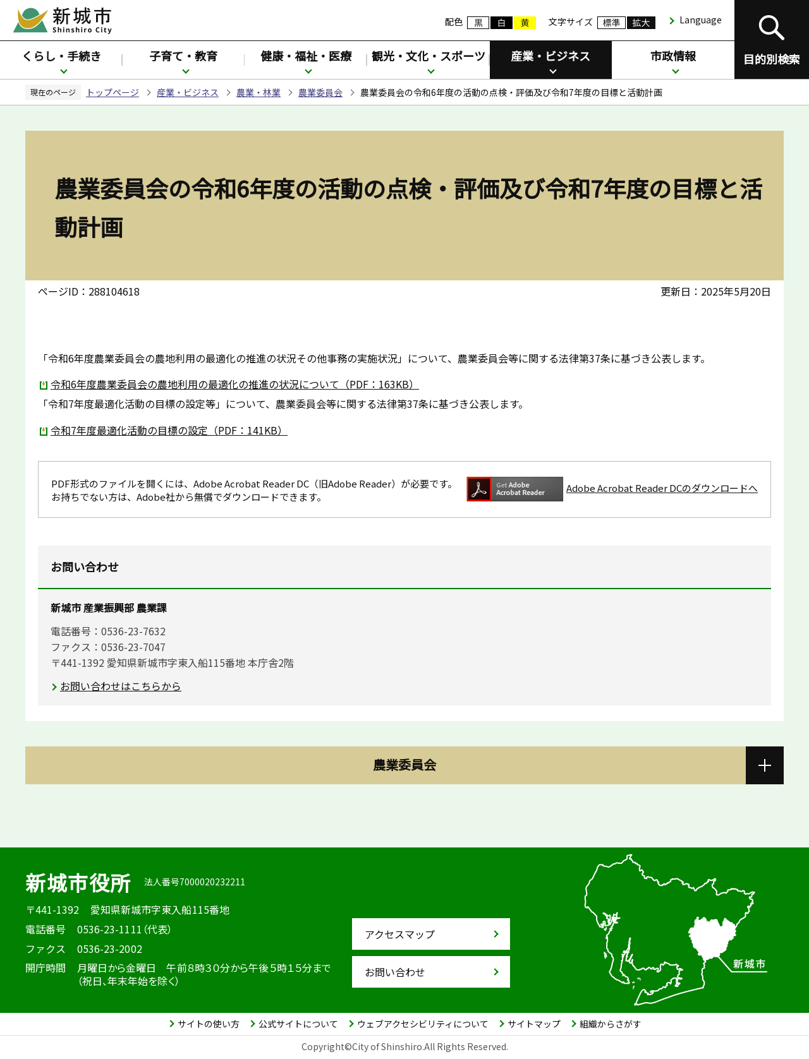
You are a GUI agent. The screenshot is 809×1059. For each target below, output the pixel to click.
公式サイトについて (298, 1023)
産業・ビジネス (550, 55)
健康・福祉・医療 (305, 55)
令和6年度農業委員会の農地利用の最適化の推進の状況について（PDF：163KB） (235, 384)
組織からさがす (611, 1023)
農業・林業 (258, 92)
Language (700, 19)
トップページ (112, 92)
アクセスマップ (400, 934)
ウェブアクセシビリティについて (423, 1023)
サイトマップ (534, 1023)
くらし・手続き (61, 55)
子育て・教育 (183, 55)
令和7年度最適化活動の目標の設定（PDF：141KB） (169, 430)
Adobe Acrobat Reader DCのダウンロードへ (612, 489)
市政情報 (673, 55)
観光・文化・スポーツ (428, 55)
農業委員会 (320, 92)
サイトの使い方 (209, 1023)
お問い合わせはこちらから (120, 685)
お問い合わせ (395, 971)
